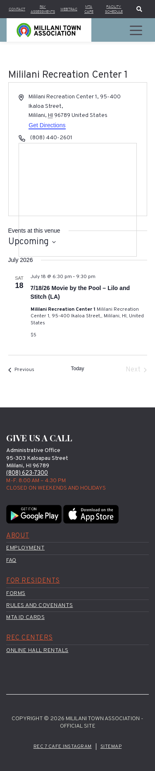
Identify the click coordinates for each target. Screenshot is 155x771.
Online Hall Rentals (37, 650)
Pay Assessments (43, 9)
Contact (17, 9)
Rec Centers (29, 638)
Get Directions (47, 125)
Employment (25, 548)
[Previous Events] (21, 369)
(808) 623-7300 (27, 473)
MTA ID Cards (25, 617)
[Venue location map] (77, 200)
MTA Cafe (88, 9)
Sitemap (111, 746)
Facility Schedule (114, 9)
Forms (16, 593)
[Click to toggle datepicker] (32, 242)
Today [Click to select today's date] (77, 368)
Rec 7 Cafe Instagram (62, 746)
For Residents (33, 581)
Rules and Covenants (39, 605)
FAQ (11, 560)
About (17, 536)
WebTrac (68, 9)
